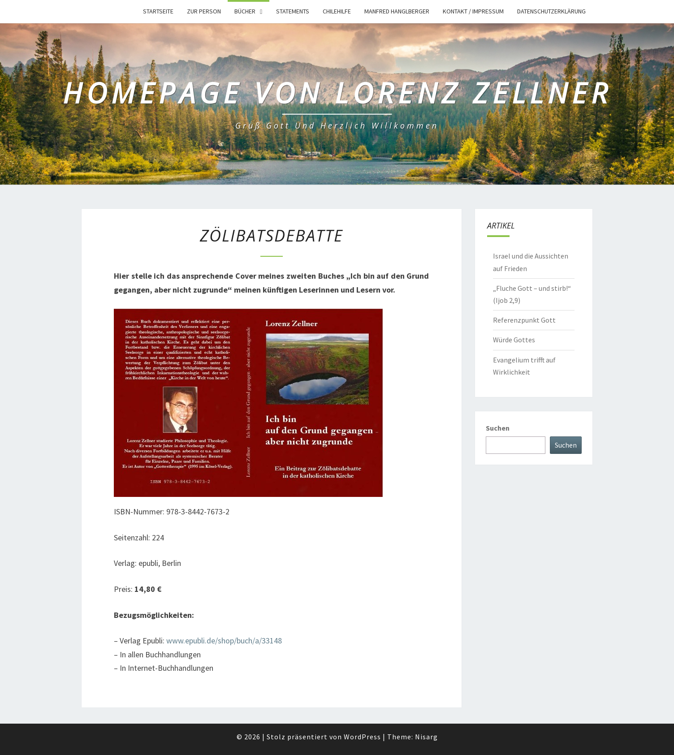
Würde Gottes (514, 339)
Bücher (244, 11)
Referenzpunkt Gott (524, 319)
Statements (292, 11)
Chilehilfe (337, 11)
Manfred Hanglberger (396, 11)
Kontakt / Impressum (473, 11)
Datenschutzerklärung (551, 11)
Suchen (498, 427)
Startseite (158, 11)
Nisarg (426, 736)
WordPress (362, 736)
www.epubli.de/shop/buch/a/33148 (224, 640)
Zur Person (204, 11)
